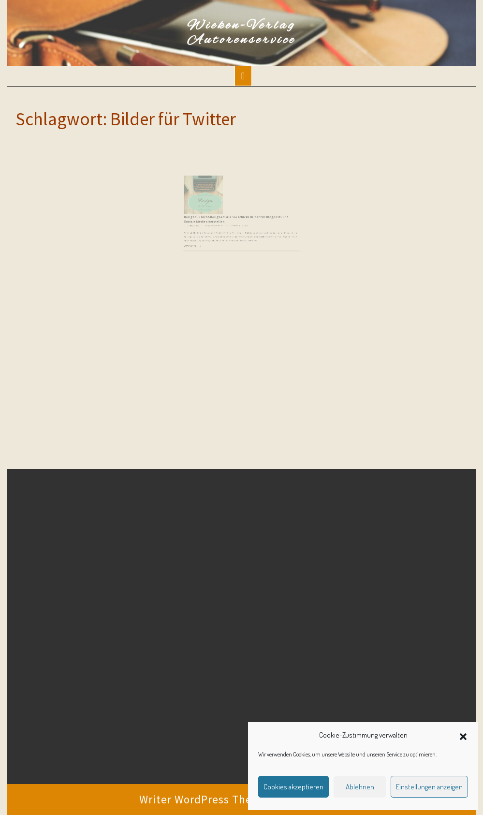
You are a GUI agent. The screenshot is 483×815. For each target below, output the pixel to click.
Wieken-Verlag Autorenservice (241, 32)
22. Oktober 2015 (202, 221)
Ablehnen (360, 786)
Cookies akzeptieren (293, 786)
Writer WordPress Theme (203, 799)
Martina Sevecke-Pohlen (219, 221)
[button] (463, 735)
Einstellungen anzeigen (429, 786)
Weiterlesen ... (201, 237)
